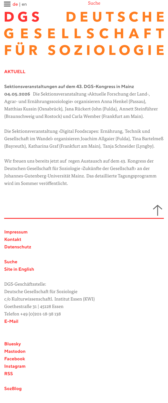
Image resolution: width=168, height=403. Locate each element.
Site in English (19, 269)
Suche (94, 3)
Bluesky (12, 344)
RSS (8, 374)
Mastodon (15, 351)
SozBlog (13, 389)
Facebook (14, 359)
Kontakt (12, 239)
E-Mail (11, 321)
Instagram (15, 366)
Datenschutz (17, 247)
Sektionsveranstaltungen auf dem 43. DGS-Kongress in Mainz (69, 87)
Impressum (16, 232)
